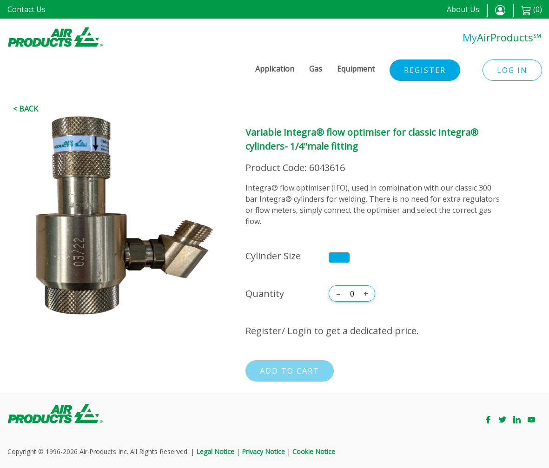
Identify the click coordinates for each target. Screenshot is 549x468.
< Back (25, 109)
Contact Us (26, 9)
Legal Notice (215, 451)
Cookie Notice (313, 451)
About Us (463, 9)
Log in (512, 70)
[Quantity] (352, 294)
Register (425, 70)
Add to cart (289, 371)
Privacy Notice (263, 451)
